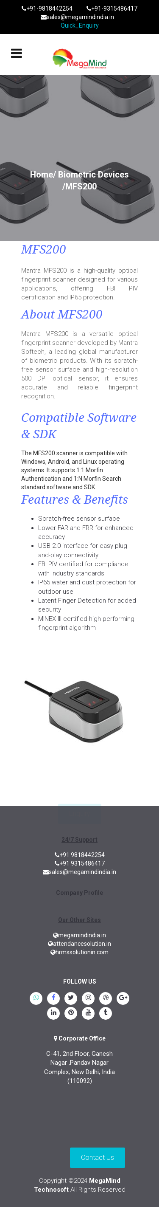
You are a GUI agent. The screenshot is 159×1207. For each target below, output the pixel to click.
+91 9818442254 (80, 855)
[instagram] (88, 999)
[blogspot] (105, 999)
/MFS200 (79, 186)
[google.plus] (123, 999)
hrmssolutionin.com (79, 952)
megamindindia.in (79, 935)
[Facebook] (53, 999)
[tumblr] (105, 1014)
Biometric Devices (93, 174)
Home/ (43, 174)
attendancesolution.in (79, 943)
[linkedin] (53, 1014)
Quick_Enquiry (80, 25)
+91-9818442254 (47, 8)
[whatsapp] (36, 999)
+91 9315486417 (80, 863)
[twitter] (70, 999)
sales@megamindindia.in (77, 17)
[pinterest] (70, 1014)
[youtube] (88, 1014)
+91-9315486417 (111, 8)
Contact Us (97, 1157)
